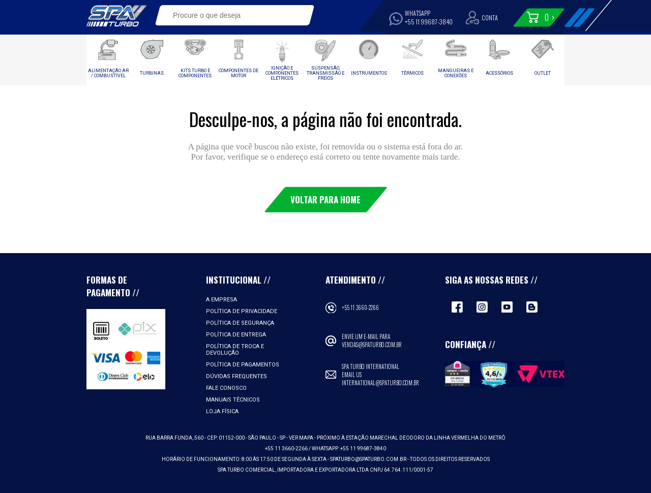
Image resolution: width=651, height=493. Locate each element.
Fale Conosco (226, 388)
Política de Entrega (236, 334)
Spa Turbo (116, 15)
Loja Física (222, 411)
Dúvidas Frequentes (236, 376)
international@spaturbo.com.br (380, 383)
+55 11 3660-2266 (360, 307)
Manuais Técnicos (233, 399)
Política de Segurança (240, 323)
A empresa (221, 299)
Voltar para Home (325, 199)
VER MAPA (301, 438)
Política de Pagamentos (242, 364)
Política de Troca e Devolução (235, 349)
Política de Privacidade (241, 311)
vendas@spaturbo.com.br (372, 345)
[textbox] (227, 15)
